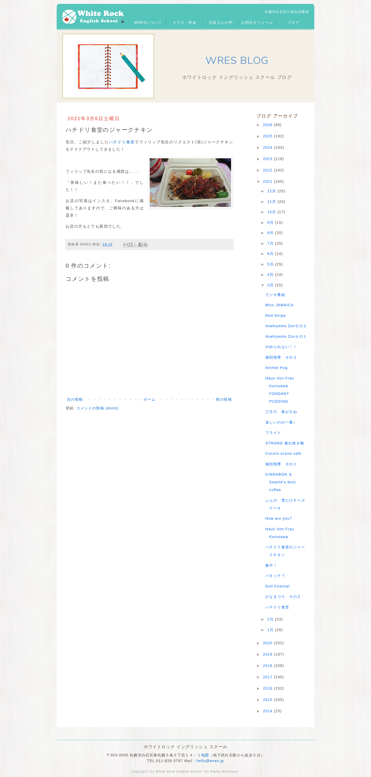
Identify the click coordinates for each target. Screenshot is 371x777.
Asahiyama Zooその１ (286, 336)
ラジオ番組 (275, 295)
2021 (268, 181)
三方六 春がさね (281, 412)
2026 (268, 125)
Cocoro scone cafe (283, 453)
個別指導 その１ (281, 464)
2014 (268, 711)
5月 (271, 264)
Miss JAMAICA (279, 305)
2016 (268, 688)
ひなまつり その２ (283, 596)
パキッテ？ (275, 576)
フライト (273, 433)
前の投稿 (224, 399)
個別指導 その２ (281, 357)
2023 (268, 159)
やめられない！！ (281, 347)
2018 (268, 666)
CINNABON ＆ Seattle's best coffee (280, 482)
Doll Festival (277, 586)
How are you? (278, 518)
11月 (272, 202)
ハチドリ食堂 (122, 142)
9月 (271, 222)
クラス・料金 (184, 22)
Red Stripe (275, 315)
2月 (271, 619)
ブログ (293, 22)
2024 (268, 147)
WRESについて (148, 22)
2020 (268, 643)
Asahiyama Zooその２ (286, 326)
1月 (271, 630)
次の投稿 (75, 399)
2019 (268, 654)
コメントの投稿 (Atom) (97, 408)
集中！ (271, 565)
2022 (268, 170)
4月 (271, 274)
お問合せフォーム (257, 22)
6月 (271, 254)
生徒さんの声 (221, 22)
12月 (272, 191)
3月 (271, 285)
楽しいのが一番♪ (280, 422)
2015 (268, 700)
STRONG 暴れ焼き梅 (284, 443)
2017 (268, 677)
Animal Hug (276, 368)
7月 (271, 243)
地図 (205, 755)
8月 (271, 233)
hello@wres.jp (210, 761)
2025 (268, 136)
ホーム (149, 399)
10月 (272, 212)
